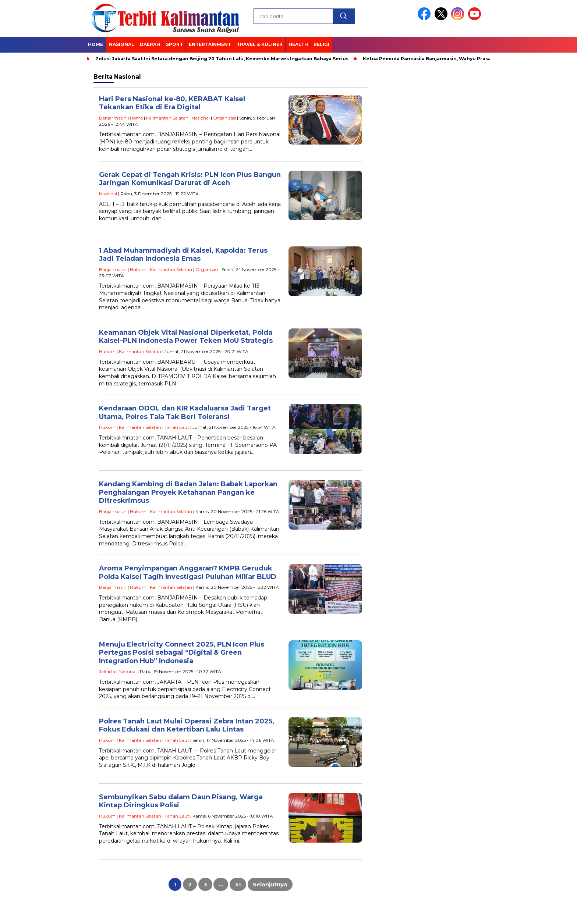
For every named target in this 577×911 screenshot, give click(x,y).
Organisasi (224, 118)
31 (238, 884)
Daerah (150, 44)
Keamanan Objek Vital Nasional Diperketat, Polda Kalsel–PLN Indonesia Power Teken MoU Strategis (186, 336)
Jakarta (107, 671)
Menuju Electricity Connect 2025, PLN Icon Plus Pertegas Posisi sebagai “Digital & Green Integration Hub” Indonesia (181, 652)
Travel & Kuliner (260, 44)
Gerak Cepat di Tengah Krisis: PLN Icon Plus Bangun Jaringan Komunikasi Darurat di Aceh (190, 179)
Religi (321, 44)
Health (298, 44)
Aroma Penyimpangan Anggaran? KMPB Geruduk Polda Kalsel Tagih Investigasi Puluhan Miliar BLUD (187, 572)
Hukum (138, 269)
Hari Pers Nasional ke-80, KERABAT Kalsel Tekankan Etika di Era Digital (172, 103)
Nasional (121, 44)
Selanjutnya (270, 884)
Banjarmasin (113, 118)
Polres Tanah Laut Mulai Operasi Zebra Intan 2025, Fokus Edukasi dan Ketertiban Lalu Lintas (186, 725)
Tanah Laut (176, 427)
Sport (174, 44)
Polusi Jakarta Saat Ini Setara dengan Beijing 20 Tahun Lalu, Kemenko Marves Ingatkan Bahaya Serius (221, 58)
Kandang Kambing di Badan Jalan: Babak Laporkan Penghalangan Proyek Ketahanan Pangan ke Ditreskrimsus (188, 492)
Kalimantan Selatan (167, 118)
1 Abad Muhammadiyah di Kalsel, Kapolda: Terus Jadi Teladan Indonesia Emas (183, 254)
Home (95, 44)
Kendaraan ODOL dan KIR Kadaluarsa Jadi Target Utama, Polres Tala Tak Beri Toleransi (185, 412)
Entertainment (210, 44)
